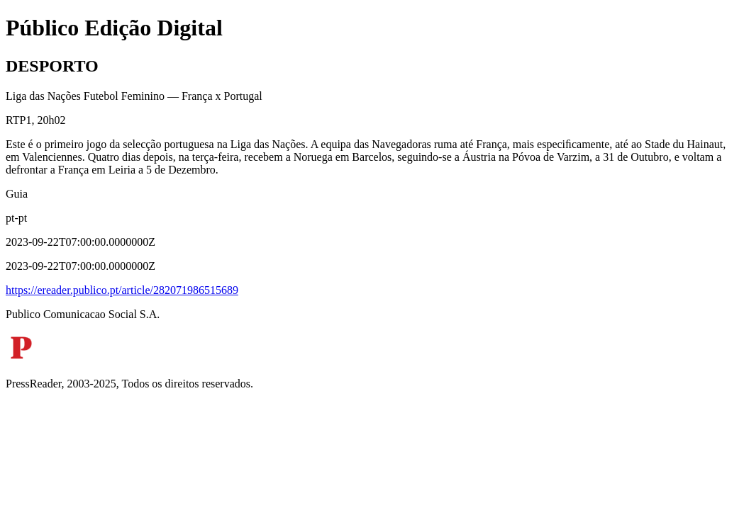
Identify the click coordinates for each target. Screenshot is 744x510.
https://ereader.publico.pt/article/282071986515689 (122, 290)
